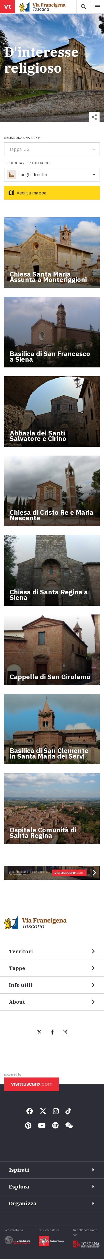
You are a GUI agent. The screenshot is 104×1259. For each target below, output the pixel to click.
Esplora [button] (19, 1187)
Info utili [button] (20, 985)
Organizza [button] (22, 1203)
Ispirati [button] (19, 1170)
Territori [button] (21, 951)
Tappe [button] (17, 968)
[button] (94, 117)
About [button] (17, 1002)
